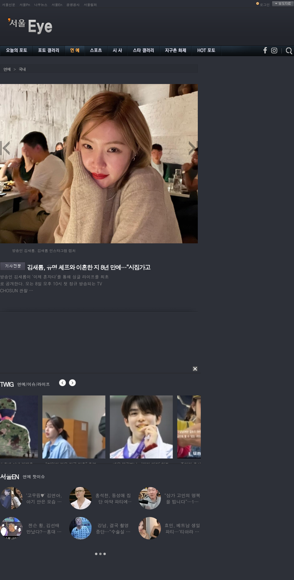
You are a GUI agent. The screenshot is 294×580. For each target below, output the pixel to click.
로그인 (265, 4)
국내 (22, 69)
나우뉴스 (40, 4)
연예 (6, 69)
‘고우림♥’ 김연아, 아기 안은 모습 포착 (44, 501)
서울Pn (24, 4)
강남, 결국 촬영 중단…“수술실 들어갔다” (113, 531)
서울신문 (8, 4)
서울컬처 (90, 4)
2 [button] (100, 554)
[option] (31, 426)
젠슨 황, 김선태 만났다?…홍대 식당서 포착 (43, 531)
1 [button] (96, 554)
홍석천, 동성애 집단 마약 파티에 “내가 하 (113, 501)
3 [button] (104, 554)
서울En (57, 4)
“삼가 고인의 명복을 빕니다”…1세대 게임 (182, 501)
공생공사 (73, 4)
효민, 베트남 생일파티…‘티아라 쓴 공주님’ (182, 531)
